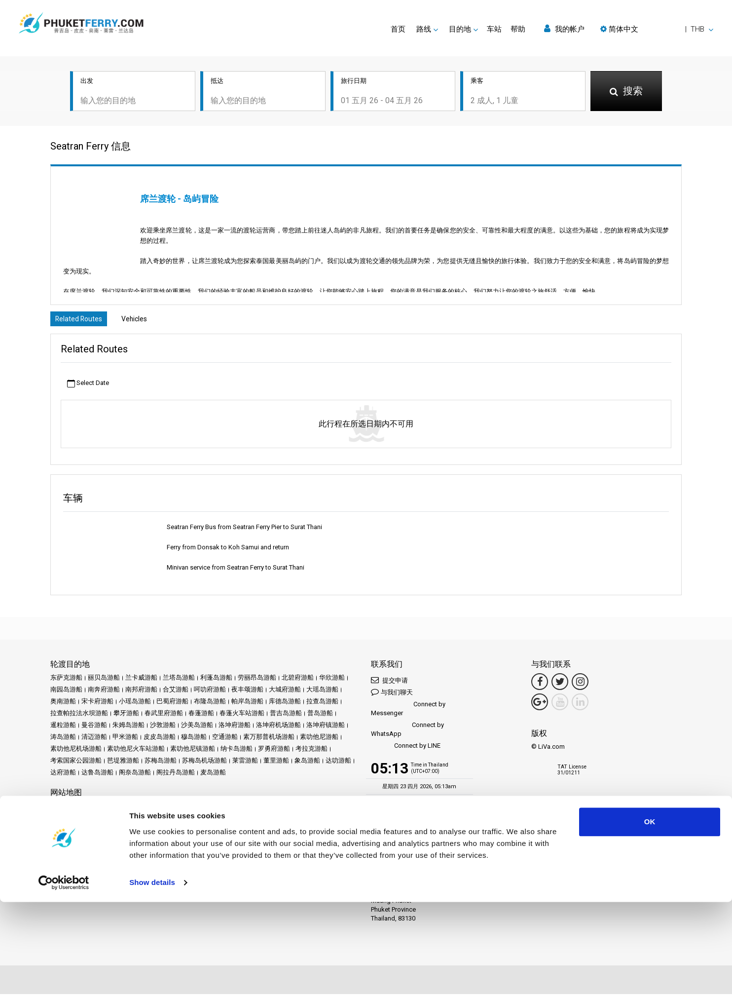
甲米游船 (125, 739)
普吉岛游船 (286, 716)
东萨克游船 (66, 680)
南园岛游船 (66, 692)
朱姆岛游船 (128, 727)
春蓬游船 (201, 716)
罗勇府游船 (274, 751)
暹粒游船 (63, 727)
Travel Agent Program (168, 887)
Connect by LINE (405, 749)
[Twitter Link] (559, 684)
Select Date (88, 386)
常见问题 (288, 808)
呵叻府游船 (210, 692)
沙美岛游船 (197, 727)
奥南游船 (63, 704)
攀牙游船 (126, 716)
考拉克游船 (311, 751)
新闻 (221, 808)
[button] (656, 29)
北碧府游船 (298, 680)
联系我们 (234, 820)
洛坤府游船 (235, 727)
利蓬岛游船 (216, 680)
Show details (152, 977)
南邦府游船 (141, 692)
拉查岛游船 (322, 704)
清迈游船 (94, 739)
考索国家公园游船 (76, 763)
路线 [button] (423, 29)
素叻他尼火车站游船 (136, 751)
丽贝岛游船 (104, 680)
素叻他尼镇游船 (192, 751)
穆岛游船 (194, 739)
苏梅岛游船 (161, 763)
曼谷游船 (94, 727)
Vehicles (145, 320)
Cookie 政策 (167, 820)
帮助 (518, 29)
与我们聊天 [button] (392, 694)
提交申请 (389, 683)
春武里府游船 (164, 716)
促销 (184, 808)
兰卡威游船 (141, 680)
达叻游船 (338, 763)
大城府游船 (285, 692)
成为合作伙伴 (113, 887)
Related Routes (82, 320)
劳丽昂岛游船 (257, 680)
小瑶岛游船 (135, 704)
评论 (263, 808)
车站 (494, 29)
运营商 (242, 808)
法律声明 (63, 820)
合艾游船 (175, 692)
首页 (398, 29)
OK (650, 917)
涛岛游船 (63, 739)
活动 (202, 808)
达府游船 (63, 775)
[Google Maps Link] (539, 704)
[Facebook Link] (539, 684)
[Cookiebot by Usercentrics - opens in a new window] (64, 977)
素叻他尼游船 (319, 739)
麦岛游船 (213, 775)
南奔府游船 (104, 692)
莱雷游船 (245, 763)
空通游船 (225, 739)
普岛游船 (320, 716)
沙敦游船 (163, 727)
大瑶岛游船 (322, 692)
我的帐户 (564, 29)
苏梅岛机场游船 (204, 763)
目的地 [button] (460, 29)
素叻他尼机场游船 (76, 751)
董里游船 (276, 763)
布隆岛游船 (210, 704)
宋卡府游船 (97, 704)
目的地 (78, 808)
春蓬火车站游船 (242, 716)
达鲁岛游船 (97, 775)
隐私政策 (132, 820)
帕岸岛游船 (247, 704)
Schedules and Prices (123, 808)
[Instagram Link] (580, 684)
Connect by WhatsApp (407, 732)
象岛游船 (307, 763)
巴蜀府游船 (172, 704)
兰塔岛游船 (179, 680)
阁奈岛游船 (135, 775)
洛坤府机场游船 (278, 727)
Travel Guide (324, 808)
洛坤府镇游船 (325, 727)
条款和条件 (97, 820)
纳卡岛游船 (236, 751)
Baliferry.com (119, 854)
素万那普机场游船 (268, 739)
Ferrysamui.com (73, 854)
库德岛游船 (285, 704)
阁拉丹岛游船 (175, 775)
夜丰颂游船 (247, 692)
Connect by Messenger (408, 711)
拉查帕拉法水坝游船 (79, 716)
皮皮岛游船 (160, 739)
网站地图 (203, 820)
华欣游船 (332, 680)
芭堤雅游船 (123, 763)
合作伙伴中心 (69, 887)
